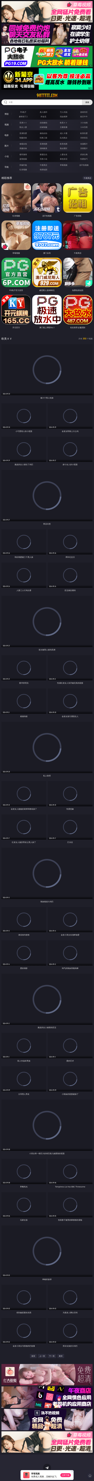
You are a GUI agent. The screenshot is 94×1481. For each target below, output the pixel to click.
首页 (33, 1356)
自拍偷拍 (43, 122)
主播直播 (63, 127)
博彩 (7, 113)
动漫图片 (84, 144)
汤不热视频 (84, 165)
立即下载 (65, 1475)
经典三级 (43, 137)
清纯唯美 (43, 148)
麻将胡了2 (23, 116)
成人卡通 (63, 133)
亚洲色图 (43, 144)
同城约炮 (23, 165)
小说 (7, 156)
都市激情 (23, 154)
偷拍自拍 (43, 133)
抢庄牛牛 (84, 116)
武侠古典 (84, 154)
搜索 (87, 102)
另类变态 (84, 137)
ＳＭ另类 (84, 127)
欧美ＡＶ (63, 122)
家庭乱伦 (43, 154)
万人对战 (63, 112)
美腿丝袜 (23, 148)
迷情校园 (23, 159)
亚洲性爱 (23, 133)
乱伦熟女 (63, 137)
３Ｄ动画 (84, 122)
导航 (7, 166)
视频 (7, 124)
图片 (7, 145)
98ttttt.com (47, 95)
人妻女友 (63, 154)
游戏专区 (84, 112)
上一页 (42, 1356)
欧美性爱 (84, 133)
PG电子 (23, 112)
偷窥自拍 (23, 144)
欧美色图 (63, 144)
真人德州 (43, 112)
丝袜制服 (43, 127)
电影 (7, 135)
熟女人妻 (23, 127)
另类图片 (84, 148)
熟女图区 (63, 148)
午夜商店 (43, 165)
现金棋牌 (63, 116)
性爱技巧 (84, 159)
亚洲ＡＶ (23, 122)
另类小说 (43, 159)
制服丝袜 (23, 137)
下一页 (52, 1356)
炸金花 (43, 116)
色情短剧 (43, 169)
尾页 (61, 1356)
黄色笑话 (63, 159)
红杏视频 (23, 169)
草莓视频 (63, 165)
